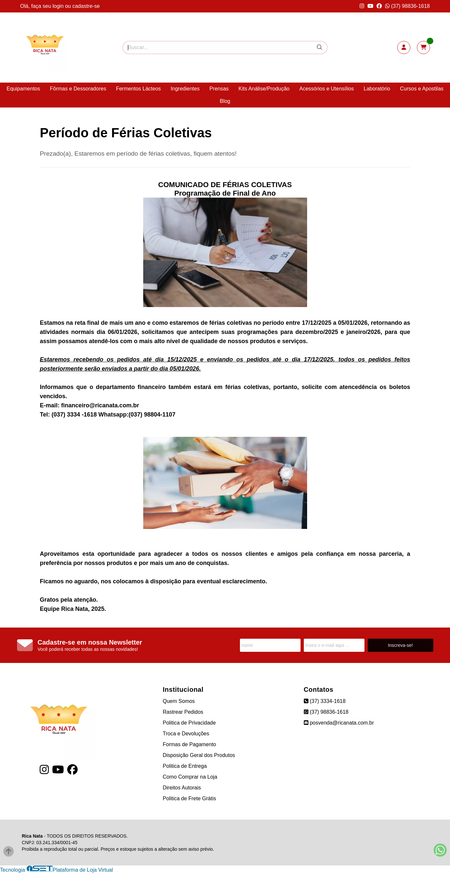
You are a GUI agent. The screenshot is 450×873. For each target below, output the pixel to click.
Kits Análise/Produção (264, 88)
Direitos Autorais (182, 787)
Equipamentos (23, 88)
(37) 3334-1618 (325, 701)
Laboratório (377, 88)
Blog (225, 101)
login (58, 6)
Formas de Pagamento (189, 744)
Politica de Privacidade (189, 723)
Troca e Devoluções (186, 733)
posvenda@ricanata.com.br (339, 723)
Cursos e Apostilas (422, 88)
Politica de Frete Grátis (189, 798)
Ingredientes (185, 88)
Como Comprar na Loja (190, 777)
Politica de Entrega (185, 766)
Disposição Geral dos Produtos (199, 755)
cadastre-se (86, 6)
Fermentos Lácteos (138, 88)
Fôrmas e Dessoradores (78, 88)
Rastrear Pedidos (183, 712)
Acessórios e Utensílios (326, 88)
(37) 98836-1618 (407, 6)
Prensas (219, 88)
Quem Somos (179, 701)
